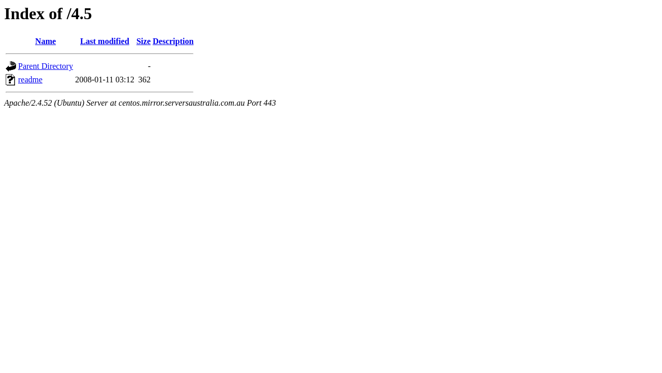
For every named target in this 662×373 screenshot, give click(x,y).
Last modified (104, 41)
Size (144, 41)
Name (45, 41)
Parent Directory (45, 66)
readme (30, 79)
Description (173, 41)
